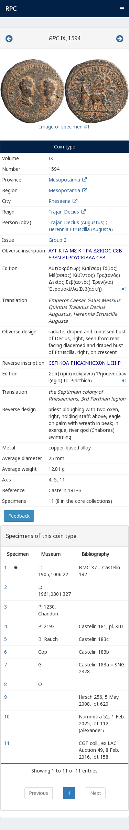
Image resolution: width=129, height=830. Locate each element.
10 (7, 716)
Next (95, 793)
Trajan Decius (64, 211)
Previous (38, 793)
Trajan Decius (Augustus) (77, 222)
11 (7, 743)
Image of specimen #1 (64, 126)
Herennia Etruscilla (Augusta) (81, 229)
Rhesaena (60, 201)
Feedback (19, 515)
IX (51, 158)
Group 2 (57, 240)
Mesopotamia (64, 179)
